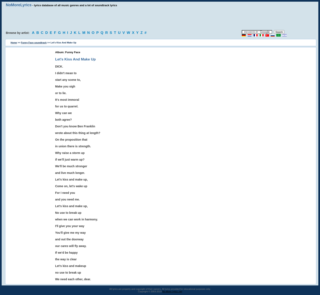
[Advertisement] (160, 18)
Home (14, 42)
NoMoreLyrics (19, 5)
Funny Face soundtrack (34, 42)
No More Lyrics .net (172, 291)
